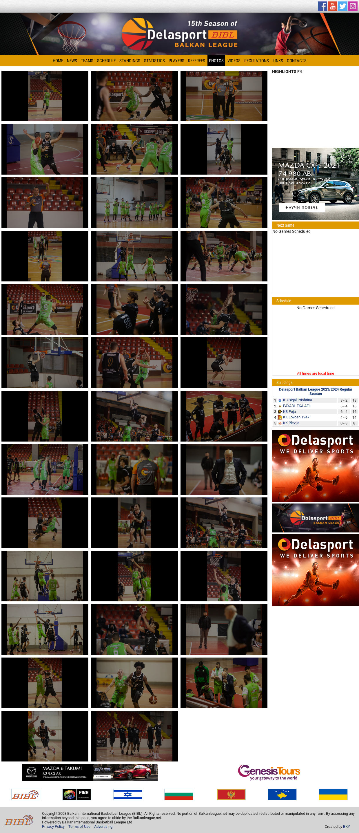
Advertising (103, 826)
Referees (196, 60)
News (72, 60)
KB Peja (289, 411)
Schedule (106, 60)
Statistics (154, 60)
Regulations (256, 60)
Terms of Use (79, 826)
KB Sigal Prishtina (297, 400)
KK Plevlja (291, 423)
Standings (129, 60)
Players (176, 60)
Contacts (297, 60)
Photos (216, 60)
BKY (346, 826)
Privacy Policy (53, 826)
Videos (233, 60)
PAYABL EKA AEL (297, 406)
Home (58, 60)
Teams (87, 60)
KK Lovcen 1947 (296, 417)
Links (278, 60)
